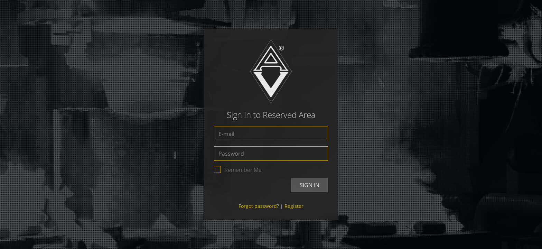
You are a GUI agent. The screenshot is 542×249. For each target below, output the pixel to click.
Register (293, 206)
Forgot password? (259, 206)
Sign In (309, 185)
